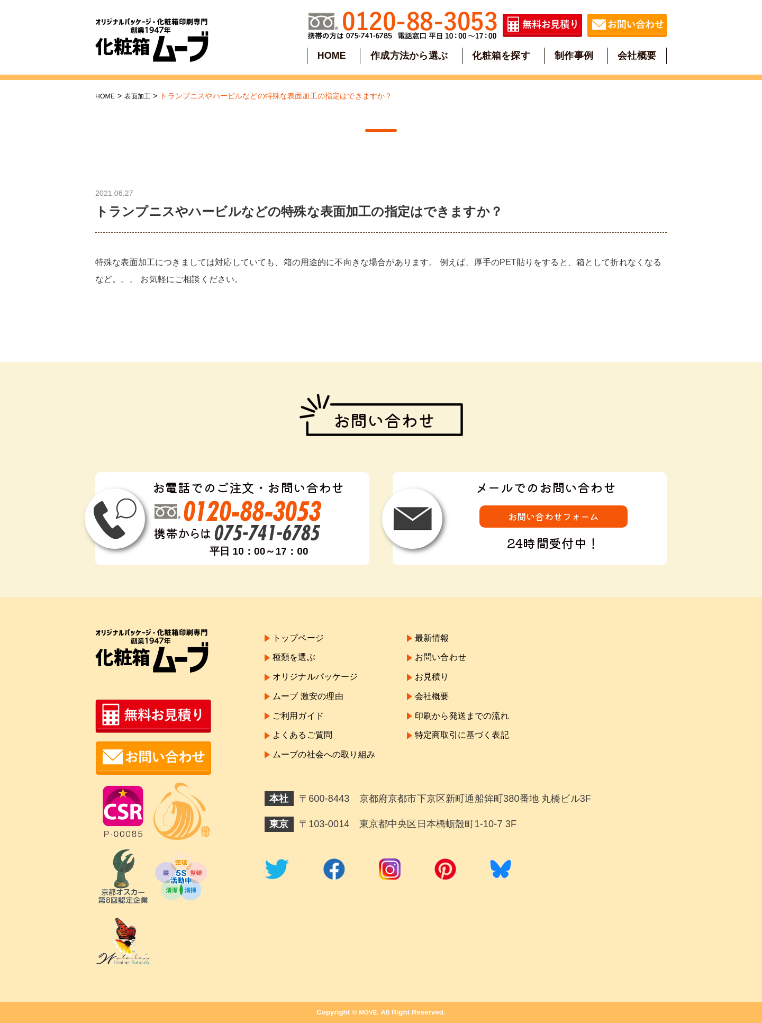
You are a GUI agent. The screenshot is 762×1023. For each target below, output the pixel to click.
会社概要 (635, 55)
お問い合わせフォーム (553, 518)
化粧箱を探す (501, 55)
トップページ (301, 640)
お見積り (447, 685)
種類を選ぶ (297, 662)
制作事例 (573, 55)
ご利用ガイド (301, 731)
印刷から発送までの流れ (480, 731)
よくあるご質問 (306, 754)
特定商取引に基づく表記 (480, 754)
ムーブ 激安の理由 (312, 708)
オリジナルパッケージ (321, 685)
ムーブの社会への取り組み (330, 777)
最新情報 (447, 640)
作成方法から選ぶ (409, 55)
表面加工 (143, 96)
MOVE (368, 1012)
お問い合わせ (456, 662)
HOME (333, 55)
